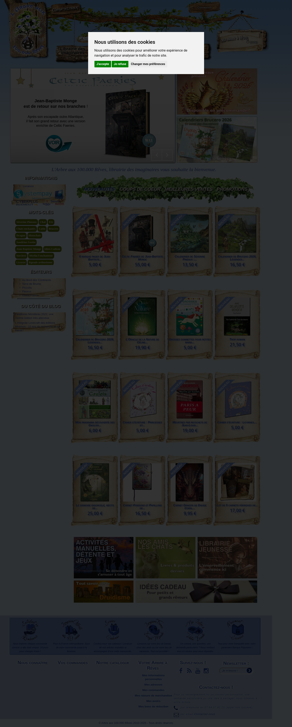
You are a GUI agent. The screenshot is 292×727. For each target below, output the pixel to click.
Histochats (35, 276)
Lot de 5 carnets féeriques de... (237, 505)
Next (167, 155)
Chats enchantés (26, 269)
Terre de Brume (31, 331)
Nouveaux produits (113, 669)
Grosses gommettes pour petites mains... (190, 341)
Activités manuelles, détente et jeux (132, 55)
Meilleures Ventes (189, 189)
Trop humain (237, 339)
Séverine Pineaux (26, 262)
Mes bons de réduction (153, 706)
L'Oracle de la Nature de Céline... (142, 341)
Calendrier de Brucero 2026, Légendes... (237, 258)
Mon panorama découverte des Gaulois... (94, 424)
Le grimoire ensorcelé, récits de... (95, 507)
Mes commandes (153, 690)
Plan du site (33, 684)
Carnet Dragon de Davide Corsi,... (189, 507)
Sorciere (21, 296)
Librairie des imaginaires (72, 51)
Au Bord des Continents (36, 327)
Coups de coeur (140, 189)
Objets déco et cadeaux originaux (161, 53)
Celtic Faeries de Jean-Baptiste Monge (142, 258)
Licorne (21, 303)
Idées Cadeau (52, 289)
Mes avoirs (153, 701)
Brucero (53, 269)
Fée (51, 262)
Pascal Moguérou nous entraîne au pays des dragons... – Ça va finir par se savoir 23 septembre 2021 (37, 398)
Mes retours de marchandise (153, 695)
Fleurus (26, 339)
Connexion (204, 7)
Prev (156, 155)
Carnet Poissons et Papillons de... (142, 507)
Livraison (28, 183)
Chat (43, 262)
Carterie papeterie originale (102, 53)
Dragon (20, 276)
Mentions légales (33, 669)
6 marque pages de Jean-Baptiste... (95, 258)
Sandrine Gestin (25, 283)
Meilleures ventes (113, 675)
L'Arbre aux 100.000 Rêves (25, 3)
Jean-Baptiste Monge (28, 289)
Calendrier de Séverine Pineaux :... (190, 258)
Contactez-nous (66, 8)
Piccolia (27, 335)
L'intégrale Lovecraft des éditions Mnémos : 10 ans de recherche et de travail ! (37, 385)
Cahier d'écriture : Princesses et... (142, 424)
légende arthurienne (40, 303)
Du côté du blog (41, 367)
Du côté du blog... (191, 51)
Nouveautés (99, 189)
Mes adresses (153, 684)
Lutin (42, 269)
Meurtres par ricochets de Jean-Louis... (189, 424)
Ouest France (30, 342)
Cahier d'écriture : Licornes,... (237, 422)
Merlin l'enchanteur (41, 296)
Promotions (232, 189)
